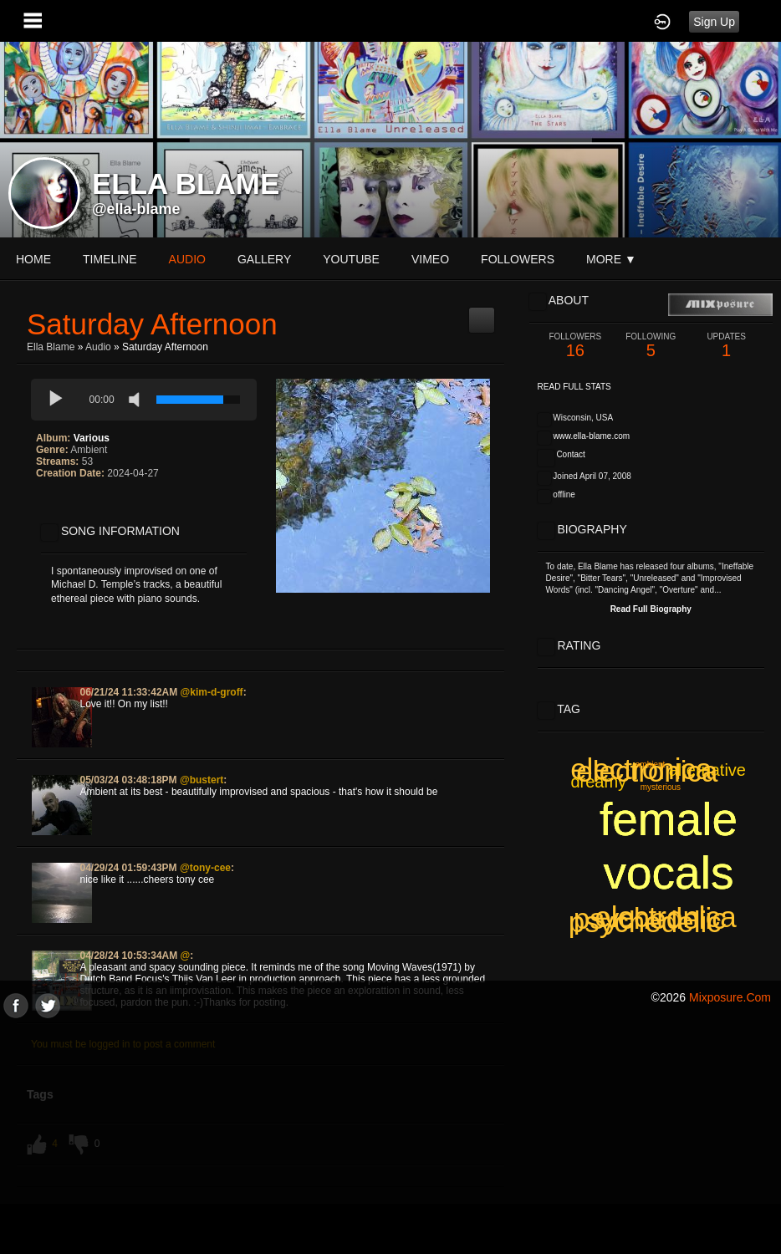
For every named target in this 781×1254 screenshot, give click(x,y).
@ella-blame (136, 209)
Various (92, 438)
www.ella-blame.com (591, 436)
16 (575, 345)
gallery (264, 259)
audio (187, 259)
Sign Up (714, 21)
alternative (707, 770)
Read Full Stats (574, 386)
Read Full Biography (651, 609)
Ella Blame (50, 347)
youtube (351, 259)
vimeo (430, 259)
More (611, 259)
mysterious (661, 787)
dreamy (598, 781)
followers (517, 259)
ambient (651, 764)
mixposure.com (730, 997)
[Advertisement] (390, 1135)
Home (33, 259)
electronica (665, 916)
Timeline (110, 259)
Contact (570, 454)
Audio (98, 347)
